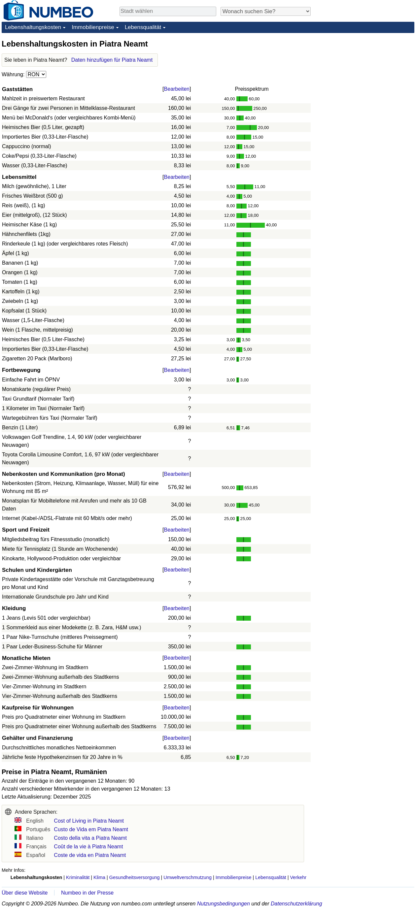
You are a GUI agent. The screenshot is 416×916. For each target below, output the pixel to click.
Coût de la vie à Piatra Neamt (88, 846)
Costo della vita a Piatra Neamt (90, 838)
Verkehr (298, 877)
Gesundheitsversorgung (134, 877)
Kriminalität (77, 877)
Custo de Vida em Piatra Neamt (91, 829)
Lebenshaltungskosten (33, 27)
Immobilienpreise (93, 27)
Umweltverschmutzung (187, 877)
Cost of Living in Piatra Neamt (89, 821)
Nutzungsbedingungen (223, 903)
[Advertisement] (364, 80)
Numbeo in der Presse (87, 893)
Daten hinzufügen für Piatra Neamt (112, 60)
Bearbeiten (177, 89)
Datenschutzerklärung (296, 903)
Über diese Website (25, 893)
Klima (99, 877)
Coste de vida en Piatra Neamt (90, 855)
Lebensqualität (143, 27)
